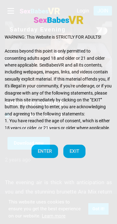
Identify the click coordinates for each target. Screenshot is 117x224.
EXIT (74, 151)
